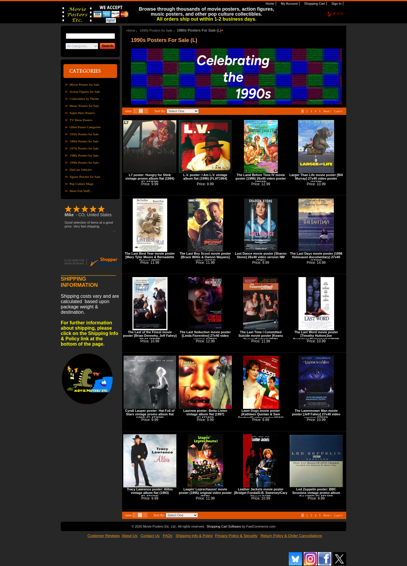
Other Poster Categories (85, 127)
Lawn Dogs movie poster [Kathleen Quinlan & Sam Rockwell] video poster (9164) (261, 414)
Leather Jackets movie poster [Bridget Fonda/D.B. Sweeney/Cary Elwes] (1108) (261, 492)
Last (338, 111)
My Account (289, 3)
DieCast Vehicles (81, 169)
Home (269, 3)
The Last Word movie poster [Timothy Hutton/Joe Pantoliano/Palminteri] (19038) (316, 335)
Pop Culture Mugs (81, 184)
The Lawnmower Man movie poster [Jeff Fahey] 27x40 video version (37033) (316, 414)
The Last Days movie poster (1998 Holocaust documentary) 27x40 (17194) (316, 257)
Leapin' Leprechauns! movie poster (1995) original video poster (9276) (205, 492)
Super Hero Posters (82, 113)
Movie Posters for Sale (84, 84)
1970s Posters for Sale (84, 148)
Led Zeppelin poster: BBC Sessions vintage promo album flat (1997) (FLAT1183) (316, 492)
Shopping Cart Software (223, 526)
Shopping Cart (314, 3)
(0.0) (338, 13)
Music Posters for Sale (84, 106)
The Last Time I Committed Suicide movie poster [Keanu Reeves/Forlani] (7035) (261, 335)
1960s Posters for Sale (84, 141)
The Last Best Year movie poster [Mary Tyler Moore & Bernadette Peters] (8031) (150, 257)
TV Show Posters (81, 120)
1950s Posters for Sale (84, 134)
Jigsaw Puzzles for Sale (85, 176)
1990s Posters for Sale (84, 162)
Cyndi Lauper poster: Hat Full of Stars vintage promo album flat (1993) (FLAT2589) (149, 414)
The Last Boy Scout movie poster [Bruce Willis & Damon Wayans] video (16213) (205, 257)
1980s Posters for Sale (84, 155)
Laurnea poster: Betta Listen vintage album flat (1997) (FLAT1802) (205, 414)
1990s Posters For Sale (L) (199, 30)
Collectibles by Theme (84, 98)
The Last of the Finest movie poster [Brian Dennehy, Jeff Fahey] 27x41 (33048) (149, 335)
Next (327, 111)
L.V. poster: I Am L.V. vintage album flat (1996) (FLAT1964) (205, 176)
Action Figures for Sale (85, 91)
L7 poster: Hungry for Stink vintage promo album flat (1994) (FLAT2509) (149, 178)
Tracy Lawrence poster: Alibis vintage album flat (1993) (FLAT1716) (150, 492)
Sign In (336, 3)
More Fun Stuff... (81, 191)
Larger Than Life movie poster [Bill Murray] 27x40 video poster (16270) (316, 178)
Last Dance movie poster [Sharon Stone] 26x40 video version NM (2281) (261, 257)
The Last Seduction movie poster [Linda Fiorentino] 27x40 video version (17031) (205, 335)
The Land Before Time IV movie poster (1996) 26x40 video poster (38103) (261, 178)
